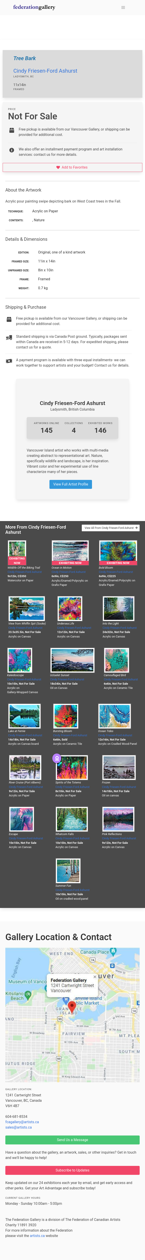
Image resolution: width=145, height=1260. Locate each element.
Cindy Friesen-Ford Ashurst (45, 71)
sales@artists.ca (18, 1127)
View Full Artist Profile (70, 484)
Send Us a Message (72, 1140)
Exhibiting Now (17, 560)
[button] (123, 7)
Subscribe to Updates (73, 1170)
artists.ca (37, 1236)
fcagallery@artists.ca (22, 1122)
